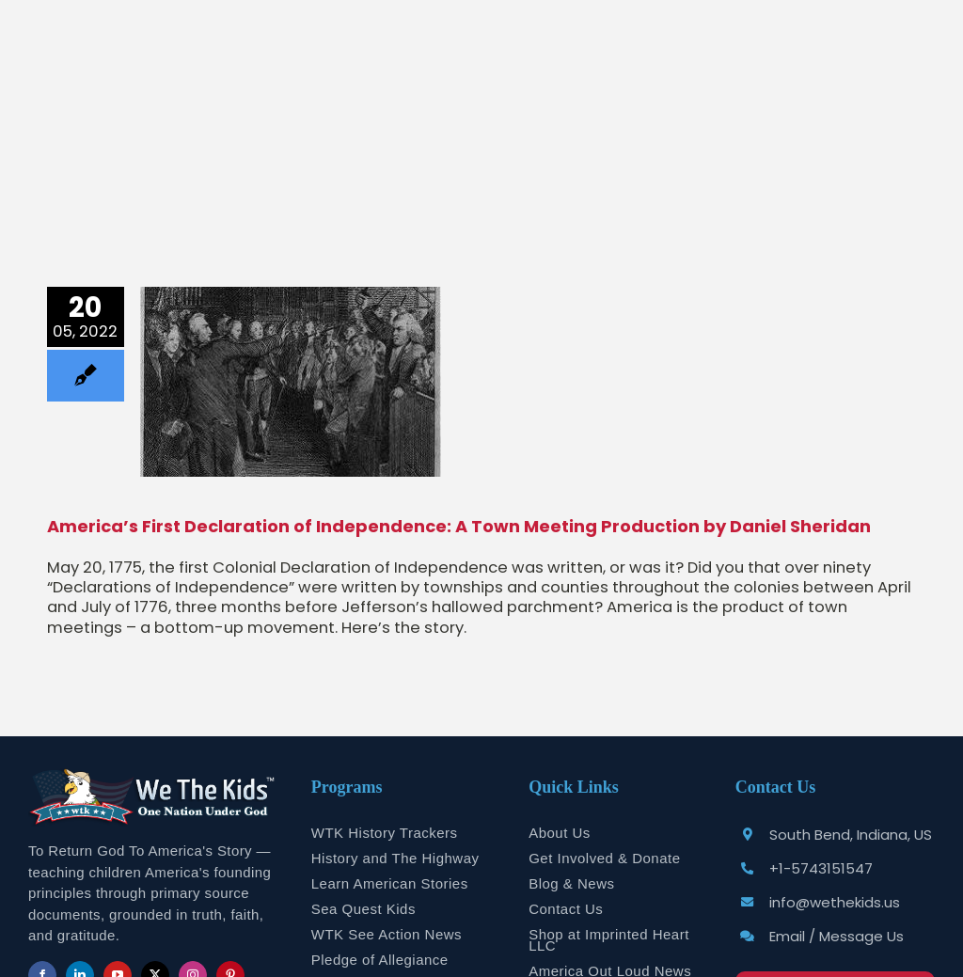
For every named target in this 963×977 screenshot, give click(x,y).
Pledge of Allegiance (380, 960)
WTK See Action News (386, 934)
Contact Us (566, 909)
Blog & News (571, 883)
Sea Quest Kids (363, 909)
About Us (560, 833)
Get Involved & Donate (604, 858)
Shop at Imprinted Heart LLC (609, 939)
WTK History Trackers (384, 833)
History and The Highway (395, 858)
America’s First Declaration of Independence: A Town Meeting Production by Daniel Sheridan (459, 526)
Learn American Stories (389, 883)
